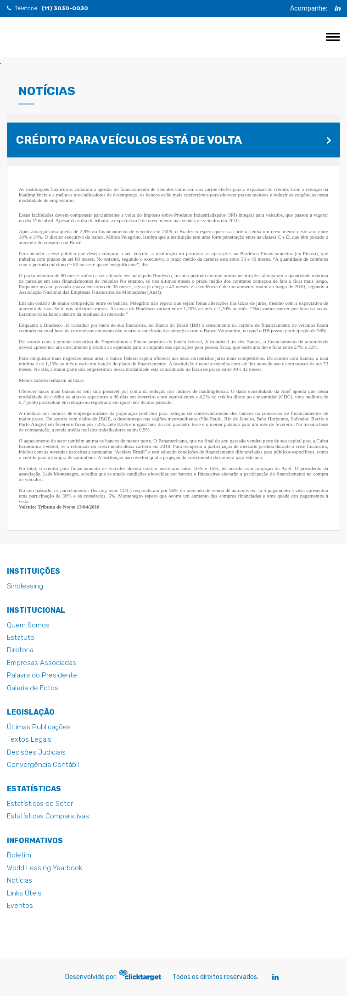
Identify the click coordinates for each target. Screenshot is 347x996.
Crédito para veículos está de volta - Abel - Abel (33, 37)
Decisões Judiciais (36, 752)
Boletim (19, 855)
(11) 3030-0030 (64, 8)
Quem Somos (28, 625)
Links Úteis (24, 893)
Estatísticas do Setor (40, 804)
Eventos (20, 905)
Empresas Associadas (41, 663)
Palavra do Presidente (42, 675)
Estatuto (20, 637)
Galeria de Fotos (32, 688)
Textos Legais (29, 739)
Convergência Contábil (43, 765)
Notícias (19, 880)
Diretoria (20, 650)
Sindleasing (25, 586)
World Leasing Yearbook (44, 868)
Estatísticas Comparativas (48, 816)
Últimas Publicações (39, 727)
